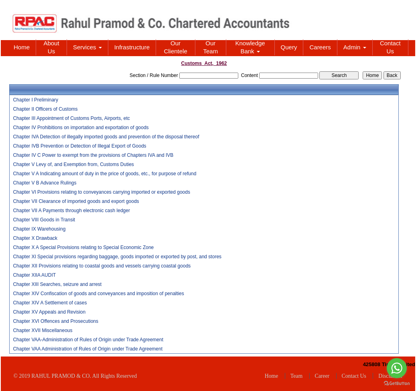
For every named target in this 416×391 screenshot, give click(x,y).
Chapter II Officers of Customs (45, 109)
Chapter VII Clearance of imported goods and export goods (76, 201)
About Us (51, 47)
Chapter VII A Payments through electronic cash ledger (71, 210)
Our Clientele (175, 47)
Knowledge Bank (250, 47)
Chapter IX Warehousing (39, 229)
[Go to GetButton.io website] (397, 383)
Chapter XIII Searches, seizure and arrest (57, 284)
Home (22, 47)
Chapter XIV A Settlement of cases (50, 303)
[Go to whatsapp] (397, 368)
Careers (320, 47)
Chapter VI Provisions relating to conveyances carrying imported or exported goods (101, 192)
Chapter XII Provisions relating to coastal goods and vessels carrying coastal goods (102, 266)
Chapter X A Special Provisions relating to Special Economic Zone (83, 247)
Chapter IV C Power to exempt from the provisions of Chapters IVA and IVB (93, 155)
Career (322, 376)
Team (296, 376)
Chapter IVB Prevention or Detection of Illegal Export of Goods (79, 146)
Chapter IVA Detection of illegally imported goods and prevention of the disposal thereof (106, 137)
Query (289, 47)
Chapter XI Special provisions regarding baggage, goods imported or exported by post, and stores (117, 256)
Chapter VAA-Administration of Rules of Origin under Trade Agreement (88, 339)
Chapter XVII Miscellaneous (42, 330)
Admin (354, 47)
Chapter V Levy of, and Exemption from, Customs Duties (73, 164)
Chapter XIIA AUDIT (34, 275)
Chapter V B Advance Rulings (44, 183)
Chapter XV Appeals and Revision (49, 312)
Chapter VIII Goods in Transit (44, 220)
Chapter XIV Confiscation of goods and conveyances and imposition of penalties (98, 293)
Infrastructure (132, 47)
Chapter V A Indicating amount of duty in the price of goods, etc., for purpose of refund (104, 173)
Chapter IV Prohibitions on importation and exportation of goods (80, 127)
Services (87, 47)
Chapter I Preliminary (35, 100)
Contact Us (390, 47)
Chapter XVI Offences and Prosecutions (55, 321)
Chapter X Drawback (35, 238)
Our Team (210, 47)
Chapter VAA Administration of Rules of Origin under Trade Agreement (87, 349)
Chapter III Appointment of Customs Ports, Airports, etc (71, 118)
